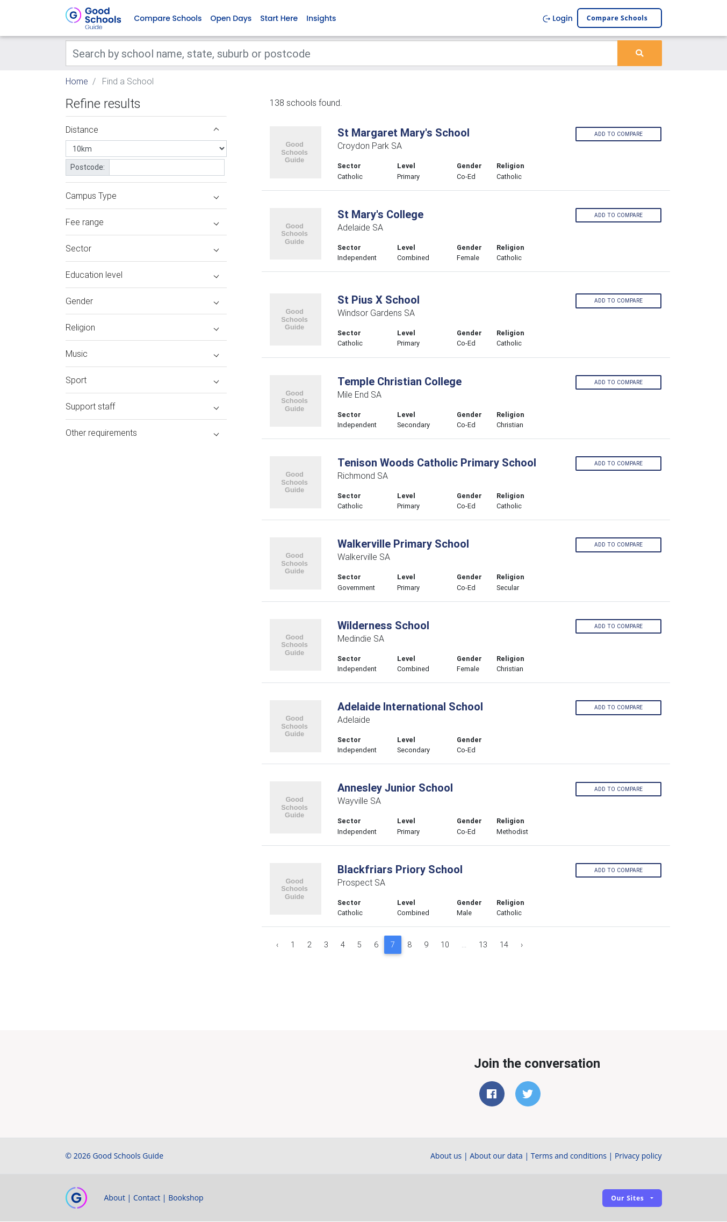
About (114, 1198)
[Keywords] (342, 54)
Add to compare (618, 134)
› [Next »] (522, 945)
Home (77, 81)
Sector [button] (142, 248)
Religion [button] (142, 327)
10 (445, 945)
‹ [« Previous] (277, 945)
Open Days (230, 18)
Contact (146, 1198)
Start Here (279, 18)
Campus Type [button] (142, 196)
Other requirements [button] (142, 433)
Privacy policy (638, 1156)
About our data (496, 1156)
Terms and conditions (569, 1156)
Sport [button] (142, 380)
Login (557, 18)
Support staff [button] (142, 406)
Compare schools (617, 18)
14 (504, 945)
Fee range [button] (142, 222)
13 (483, 945)
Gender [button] (142, 301)
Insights (321, 18)
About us (446, 1156)
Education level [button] (142, 275)
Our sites (627, 1198)
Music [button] (142, 354)
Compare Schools (168, 18)
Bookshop (186, 1198)
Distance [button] (142, 130)
